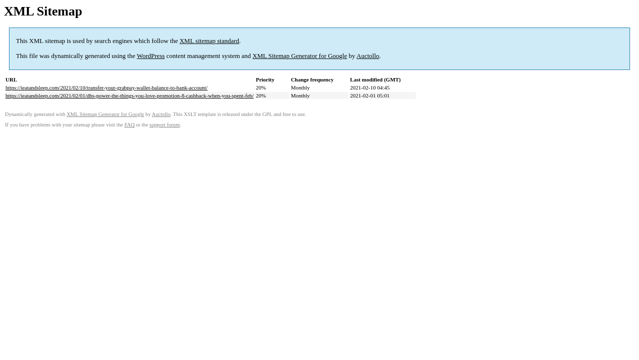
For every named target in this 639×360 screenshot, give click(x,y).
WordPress (151, 56)
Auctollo (367, 56)
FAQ (129, 125)
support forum (165, 125)
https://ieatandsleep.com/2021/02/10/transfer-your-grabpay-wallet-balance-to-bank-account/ (106, 87)
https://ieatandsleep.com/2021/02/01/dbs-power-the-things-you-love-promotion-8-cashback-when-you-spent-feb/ (129, 95)
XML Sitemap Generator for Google (300, 56)
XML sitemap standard (209, 40)
